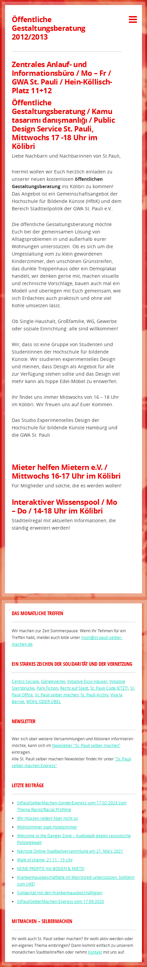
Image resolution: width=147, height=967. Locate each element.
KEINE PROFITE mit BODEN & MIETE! (51, 868)
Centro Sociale (25, 681)
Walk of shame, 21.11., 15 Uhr (45, 859)
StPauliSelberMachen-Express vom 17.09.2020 (60, 901)
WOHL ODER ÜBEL (43, 701)
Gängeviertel (53, 681)
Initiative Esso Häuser (87, 681)
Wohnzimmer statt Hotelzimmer (47, 826)
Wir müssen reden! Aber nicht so (47, 818)
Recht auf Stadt (74, 688)
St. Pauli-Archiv (94, 694)
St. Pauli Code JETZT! (109, 688)
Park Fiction (47, 688)
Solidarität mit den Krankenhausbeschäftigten (59, 892)
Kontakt (95, 952)
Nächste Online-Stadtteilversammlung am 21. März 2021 (70, 851)
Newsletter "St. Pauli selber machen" (86, 745)
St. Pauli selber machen (57, 694)
